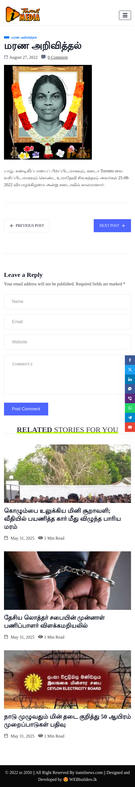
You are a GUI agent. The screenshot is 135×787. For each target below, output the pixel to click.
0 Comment (58, 57)
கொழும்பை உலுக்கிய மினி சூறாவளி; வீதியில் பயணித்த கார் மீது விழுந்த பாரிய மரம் (62, 518)
